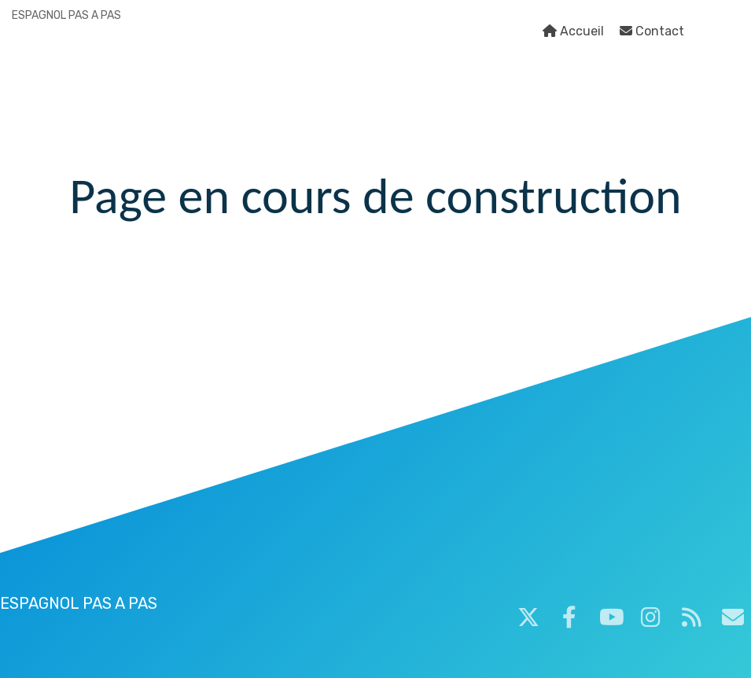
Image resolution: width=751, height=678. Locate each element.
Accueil (573, 31)
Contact (652, 31)
